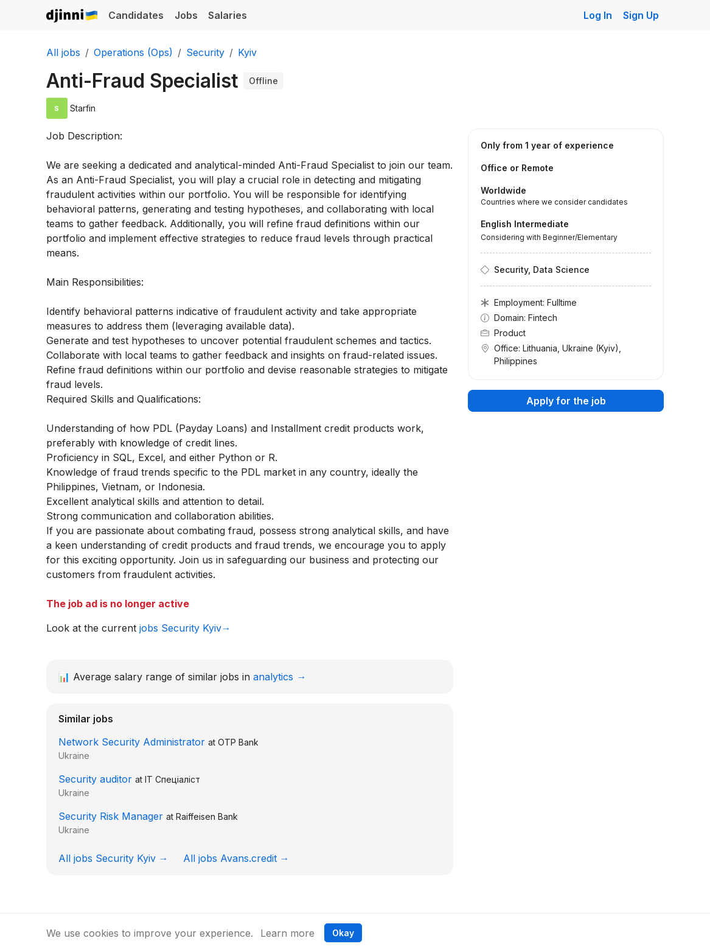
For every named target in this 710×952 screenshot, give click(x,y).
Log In (597, 15)
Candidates (136, 15)
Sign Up (641, 15)
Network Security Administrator (131, 742)
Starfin (83, 108)
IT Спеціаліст (172, 779)
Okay (343, 933)
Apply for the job (566, 401)
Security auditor (95, 779)
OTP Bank (238, 742)
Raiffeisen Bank (207, 816)
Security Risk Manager (110, 816)
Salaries (227, 15)
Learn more (287, 933)
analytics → (279, 677)
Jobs (186, 15)
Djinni (72, 16)
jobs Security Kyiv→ (185, 628)
